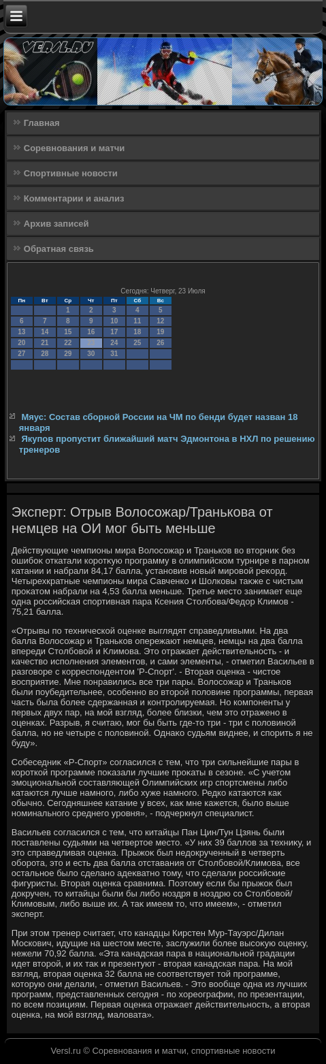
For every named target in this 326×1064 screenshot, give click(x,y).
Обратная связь (59, 249)
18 (137, 332)
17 (114, 332)
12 (160, 321)
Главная (42, 123)
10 (114, 321)
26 (160, 342)
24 (114, 342)
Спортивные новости (71, 173)
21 (44, 342)
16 (91, 332)
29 (67, 353)
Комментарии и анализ (74, 198)
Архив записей (56, 224)
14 (44, 332)
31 (114, 353)
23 (91, 342)
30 (91, 353)
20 (21, 342)
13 (21, 332)
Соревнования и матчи (74, 148)
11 (137, 321)
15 (67, 332)
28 (44, 353)
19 (160, 332)
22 (67, 342)
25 (137, 342)
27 (21, 353)
